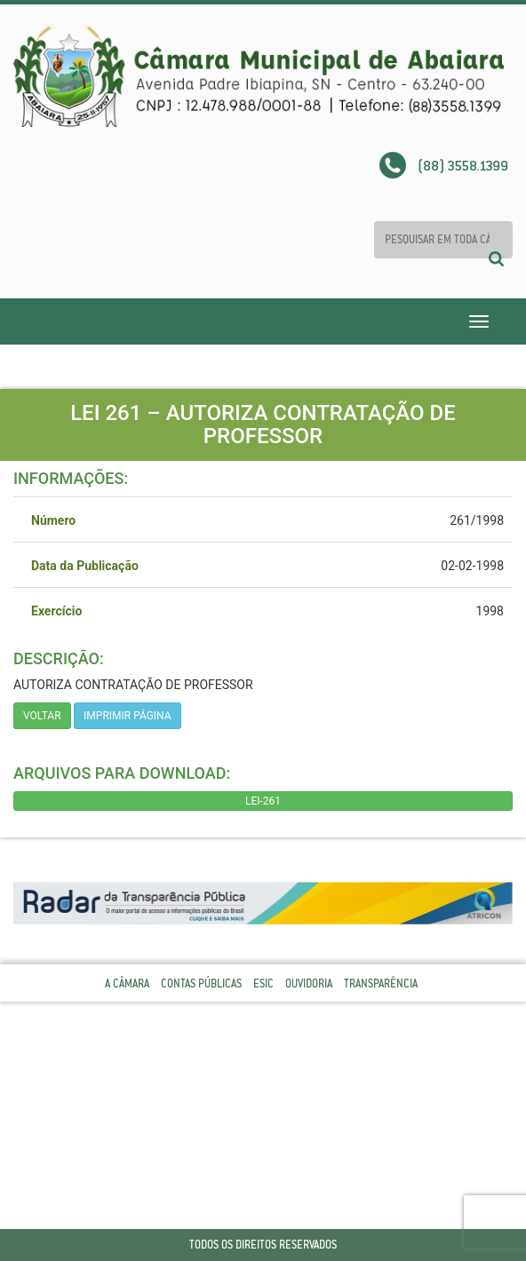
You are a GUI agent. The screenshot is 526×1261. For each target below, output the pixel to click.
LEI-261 (263, 801)
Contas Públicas (201, 983)
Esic (263, 983)
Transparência (381, 983)
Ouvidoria (308, 983)
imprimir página (127, 716)
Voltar (42, 716)
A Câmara (127, 983)
